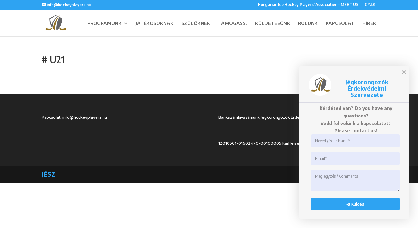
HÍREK (369, 23)
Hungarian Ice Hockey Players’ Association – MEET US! (308, 5)
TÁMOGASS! (232, 23)
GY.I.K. (370, 5)
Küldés (352, 204)
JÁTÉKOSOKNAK (154, 23)
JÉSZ (48, 174)
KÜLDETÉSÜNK (272, 23)
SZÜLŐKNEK (195, 23)
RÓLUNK (308, 23)
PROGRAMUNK (104, 23)
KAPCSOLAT (340, 23)
